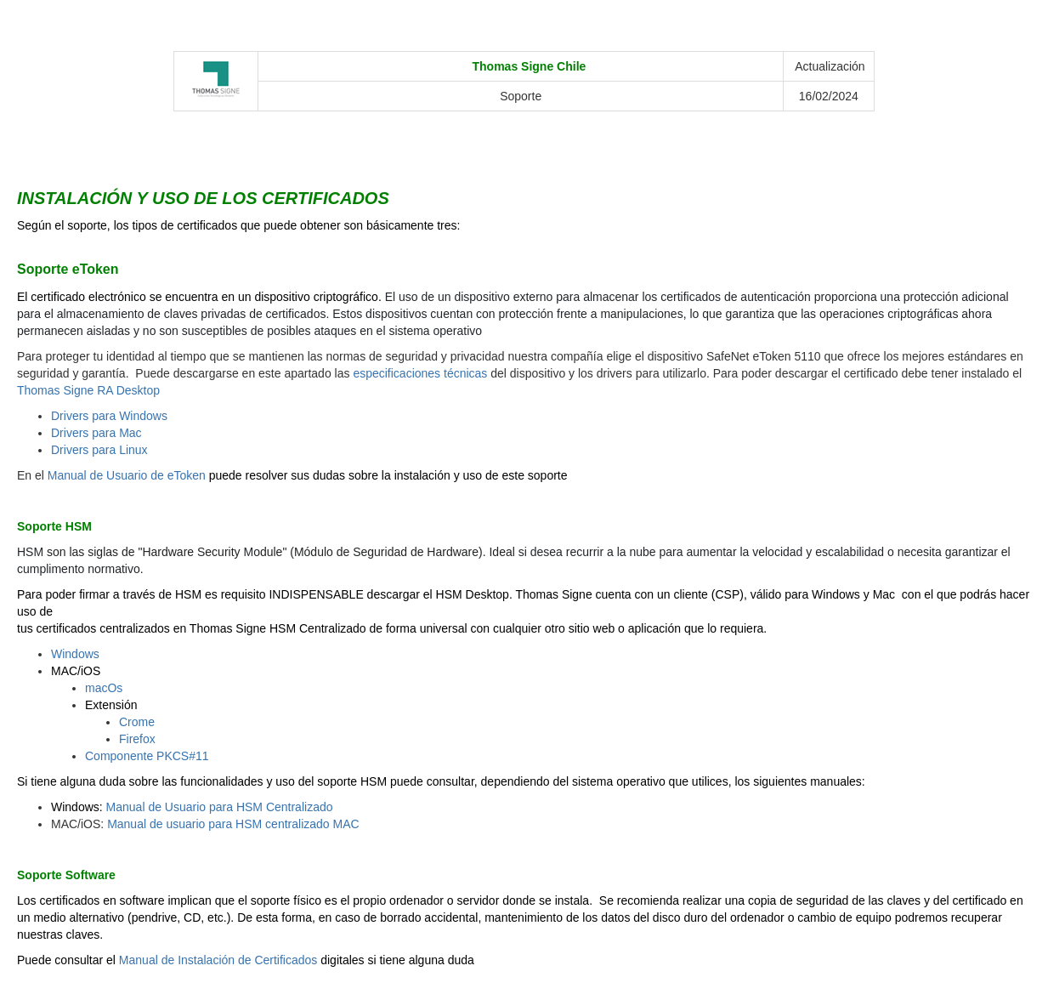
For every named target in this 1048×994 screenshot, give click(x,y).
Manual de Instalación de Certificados (218, 960)
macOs (103, 688)
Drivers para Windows (109, 416)
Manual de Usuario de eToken (127, 475)
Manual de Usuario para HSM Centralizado (219, 807)
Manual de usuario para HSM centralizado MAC (233, 824)
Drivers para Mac (96, 433)
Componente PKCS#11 (147, 756)
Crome (137, 722)
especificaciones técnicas (420, 373)
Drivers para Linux (99, 450)
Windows (75, 654)
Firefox (137, 739)
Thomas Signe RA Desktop (88, 390)
